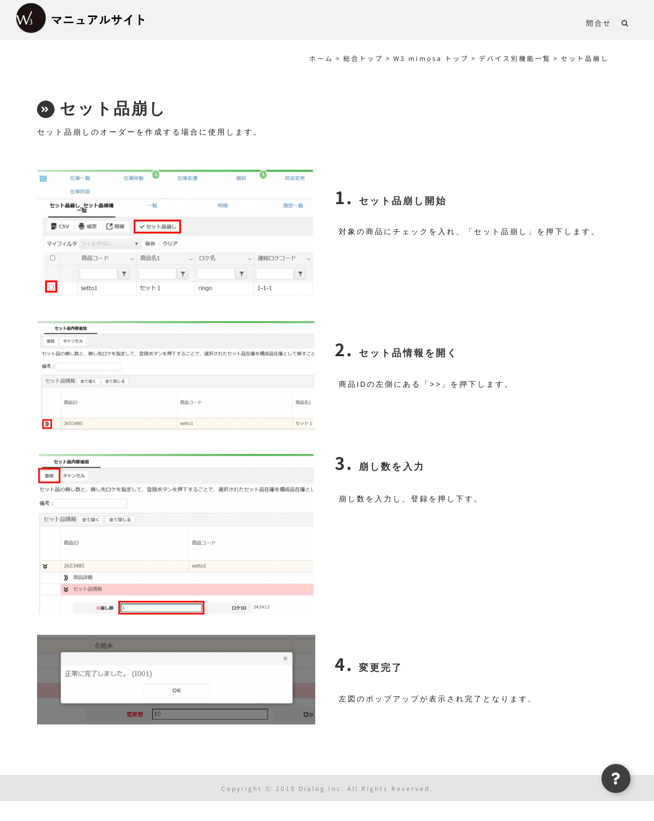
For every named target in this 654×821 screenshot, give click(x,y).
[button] (625, 22)
